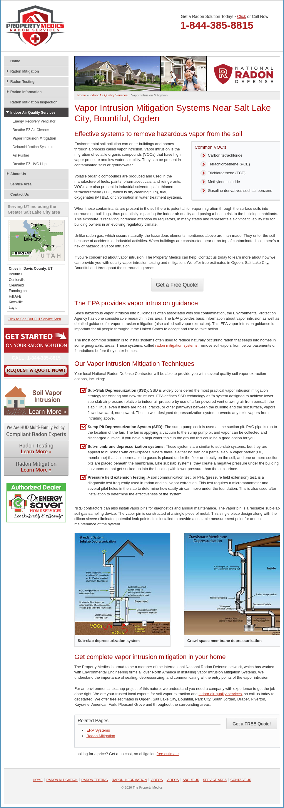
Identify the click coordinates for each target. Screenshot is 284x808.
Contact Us (19, 194)
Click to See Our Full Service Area (34, 319)
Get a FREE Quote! (252, 723)
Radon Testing (22, 82)
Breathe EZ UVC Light (30, 164)
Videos (157, 780)
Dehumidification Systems (33, 147)
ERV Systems (98, 730)
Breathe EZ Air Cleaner (31, 130)
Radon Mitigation (100, 736)
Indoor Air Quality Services (33, 112)
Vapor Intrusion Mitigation (34, 138)
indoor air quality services (220, 694)
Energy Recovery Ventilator (34, 121)
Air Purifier (21, 155)
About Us (18, 174)
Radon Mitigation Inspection (34, 102)
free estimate (168, 754)
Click (241, 16)
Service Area (20, 184)
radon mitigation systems (176, 345)
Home (15, 61)
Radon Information (26, 92)
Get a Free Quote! (177, 285)
